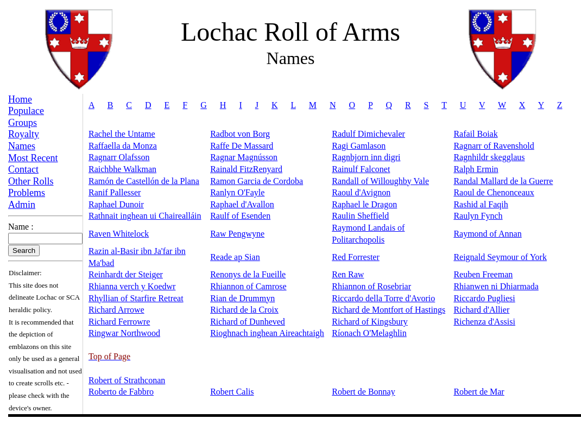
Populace (26, 110)
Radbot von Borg (240, 133)
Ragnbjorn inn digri (366, 157)
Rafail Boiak (475, 133)
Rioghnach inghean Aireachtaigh (267, 333)
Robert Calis (232, 391)
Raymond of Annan (487, 233)
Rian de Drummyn (242, 298)
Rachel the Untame (122, 133)
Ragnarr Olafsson (119, 157)
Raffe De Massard (241, 145)
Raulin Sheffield (360, 215)
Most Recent (33, 158)
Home (20, 99)
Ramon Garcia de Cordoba (256, 181)
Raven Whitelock (119, 233)
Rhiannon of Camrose (248, 286)
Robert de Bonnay (363, 391)
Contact (23, 169)
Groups (22, 122)
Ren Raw (348, 274)
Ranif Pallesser (115, 192)
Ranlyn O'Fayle (237, 192)
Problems (26, 192)
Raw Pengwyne (237, 233)
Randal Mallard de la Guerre (503, 181)
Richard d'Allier (481, 309)
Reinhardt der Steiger (126, 274)
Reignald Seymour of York (500, 257)
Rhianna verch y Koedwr (132, 286)
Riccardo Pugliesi (484, 298)
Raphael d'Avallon (242, 204)
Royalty (23, 134)
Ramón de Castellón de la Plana (144, 181)
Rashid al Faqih (480, 204)
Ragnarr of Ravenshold (493, 145)
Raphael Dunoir (116, 204)
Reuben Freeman (483, 274)
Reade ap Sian (235, 257)
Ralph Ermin (475, 169)
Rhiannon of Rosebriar (371, 286)
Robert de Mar (478, 391)
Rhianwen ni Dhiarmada (495, 286)
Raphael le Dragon (364, 204)
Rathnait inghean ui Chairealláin (145, 215)
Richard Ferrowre (119, 321)
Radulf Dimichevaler (368, 133)
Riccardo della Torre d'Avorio (383, 298)
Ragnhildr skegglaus (489, 157)
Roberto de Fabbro (121, 391)
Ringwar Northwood (124, 333)
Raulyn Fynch (477, 215)
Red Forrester (356, 257)
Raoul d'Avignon (361, 192)
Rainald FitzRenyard (246, 169)
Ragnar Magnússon (243, 157)
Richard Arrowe (116, 309)
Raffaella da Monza (123, 145)
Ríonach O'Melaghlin (369, 333)
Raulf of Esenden (240, 215)
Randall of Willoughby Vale (380, 181)
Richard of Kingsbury (370, 321)
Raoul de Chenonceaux (493, 192)
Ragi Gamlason (359, 145)
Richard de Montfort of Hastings (388, 309)
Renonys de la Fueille (248, 274)
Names (21, 146)
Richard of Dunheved (247, 321)
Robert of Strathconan (127, 380)
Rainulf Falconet (361, 169)
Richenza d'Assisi (484, 321)
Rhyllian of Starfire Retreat (136, 298)
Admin (21, 204)
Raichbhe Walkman (122, 169)
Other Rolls (31, 181)
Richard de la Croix (244, 309)
